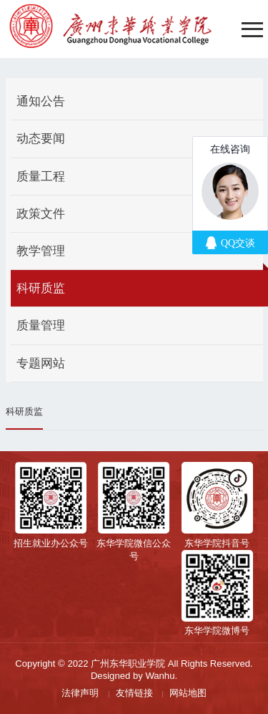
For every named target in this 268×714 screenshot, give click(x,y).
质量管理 (40, 325)
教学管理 (40, 251)
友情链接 (134, 693)
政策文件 (40, 214)
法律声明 (80, 693)
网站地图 (188, 693)
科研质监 (40, 288)
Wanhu (159, 675)
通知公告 (40, 101)
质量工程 (40, 176)
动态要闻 (40, 138)
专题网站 (40, 363)
